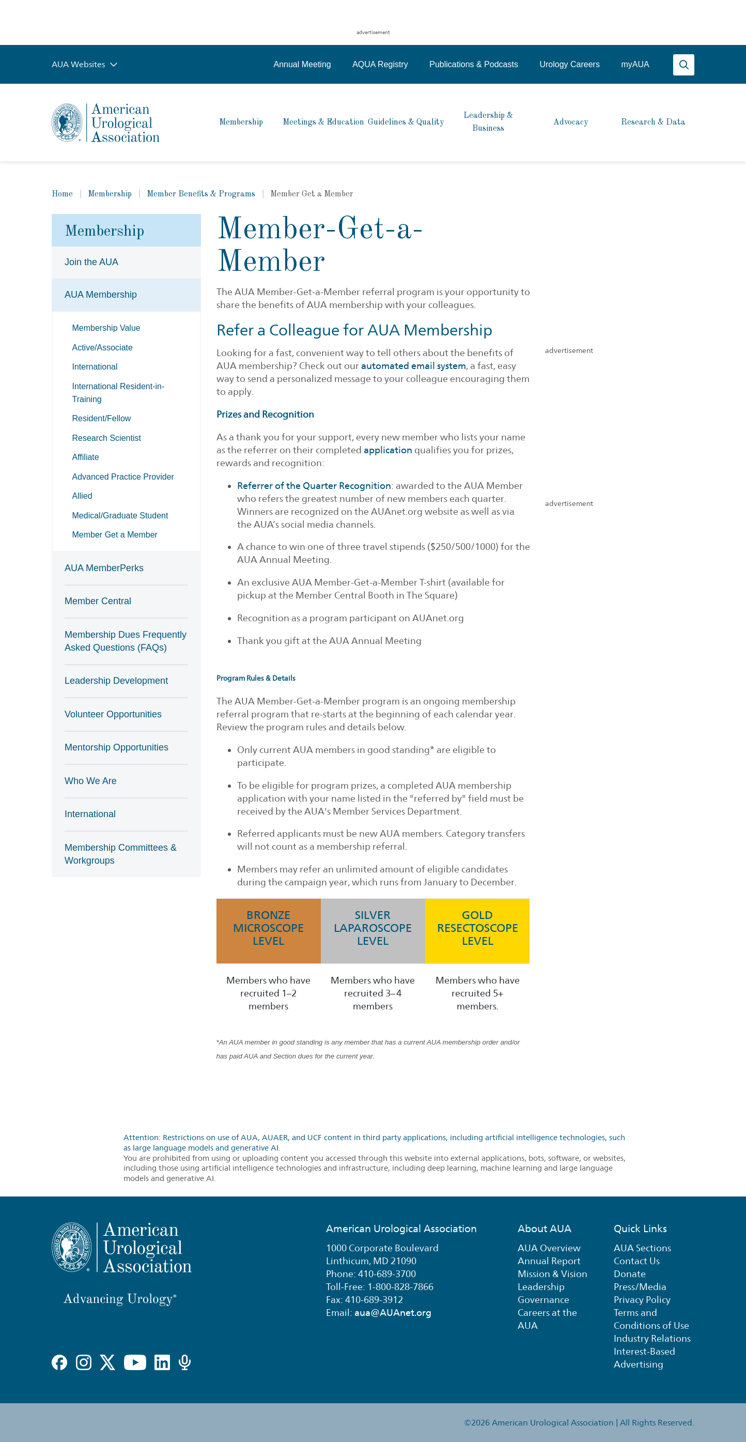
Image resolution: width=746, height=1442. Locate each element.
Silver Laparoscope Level (373, 927)
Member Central (98, 601)
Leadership (541, 1286)
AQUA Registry (380, 64)
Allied (82, 496)
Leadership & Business (488, 122)
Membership (241, 122)
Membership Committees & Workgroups (121, 854)
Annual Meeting (302, 64)
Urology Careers (569, 64)
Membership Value (106, 328)
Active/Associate (102, 347)
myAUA (635, 64)
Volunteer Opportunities (113, 714)
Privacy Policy (642, 1299)
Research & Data (653, 122)
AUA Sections (642, 1247)
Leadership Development (116, 681)
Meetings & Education (323, 122)
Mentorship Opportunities (116, 747)
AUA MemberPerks (104, 568)
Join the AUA (91, 262)
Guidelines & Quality (406, 122)
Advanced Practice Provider (123, 476)
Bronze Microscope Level (268, 927)
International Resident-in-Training (118, 393)
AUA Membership (101, 294)
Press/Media (640, 1286)
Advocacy (570, 122)
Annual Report (549, 1260)
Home (62, 194)
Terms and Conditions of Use (651, 1319)
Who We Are (91, 781)
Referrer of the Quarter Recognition (314, 485)
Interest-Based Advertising (644, 1358)
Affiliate (85, 457)
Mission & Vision (552, 1273)
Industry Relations (652, 1338)
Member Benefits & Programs (201, 194)
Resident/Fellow (101, 418)
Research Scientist (106, 438)
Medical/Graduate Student (120, 515)
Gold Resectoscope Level (477, 927)
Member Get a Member (115, 534)
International (95, 366)
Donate (630, 1273)
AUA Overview (549, 1247)
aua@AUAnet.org (392, 1312)
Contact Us (637, 1260)
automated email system (413, 365)
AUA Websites (85, 64)
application (388, 449)
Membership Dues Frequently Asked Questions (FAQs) (125, 641)
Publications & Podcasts (473, 64)
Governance (543, 1299)
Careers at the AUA (547, 1319)
